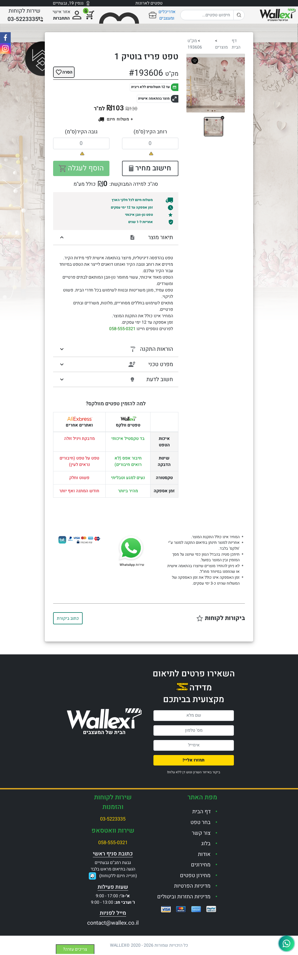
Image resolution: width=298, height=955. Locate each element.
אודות (204, 854)
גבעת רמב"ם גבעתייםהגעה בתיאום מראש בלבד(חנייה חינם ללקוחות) (114, 869)
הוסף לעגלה (81, 168)
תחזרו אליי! (194, 760)
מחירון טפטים (195, 875)
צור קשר (201, 833)
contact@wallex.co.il (113, 923)
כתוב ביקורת (68, 618)
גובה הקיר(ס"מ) (81, 132)
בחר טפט (200, 822)
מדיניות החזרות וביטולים (184, 897)
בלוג (206, 843)
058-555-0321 (122, 329)
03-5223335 (113, 819)
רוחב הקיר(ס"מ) (150, 132)
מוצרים (221, 47)
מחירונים (201, 865)
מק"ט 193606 (194, 44)
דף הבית (236, 44)
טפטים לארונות (149, 3)
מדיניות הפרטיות (192, 886)
